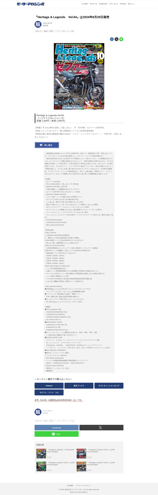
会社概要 (85, 4)
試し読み (48, 145)
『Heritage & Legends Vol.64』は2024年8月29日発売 (72, 17)
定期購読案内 (103, 4)
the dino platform (82, 492)
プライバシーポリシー (83, 485)
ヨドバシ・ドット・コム (49, 392)
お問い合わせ (113, 4)
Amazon (49, 386)
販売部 (45, 25)
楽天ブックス (79, 386)
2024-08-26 (47, 23)
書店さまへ (131, 4)
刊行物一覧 (93, 4)
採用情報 (123, 4)
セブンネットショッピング (109, 386)
